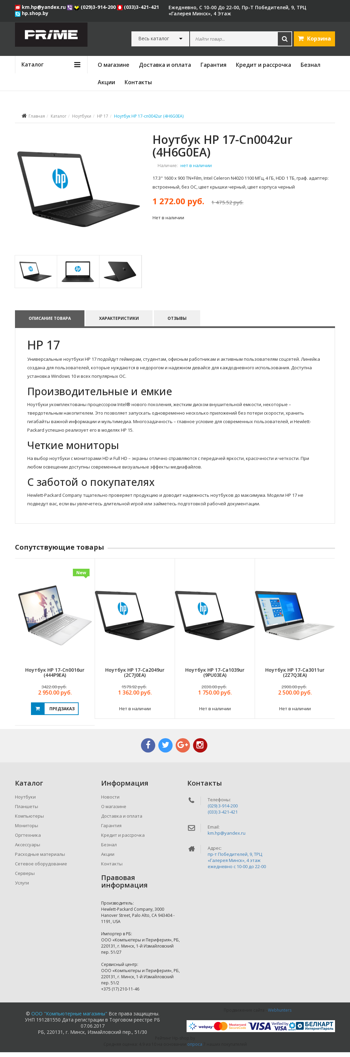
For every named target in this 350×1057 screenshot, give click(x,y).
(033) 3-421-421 (223, 817)
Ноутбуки (81, 116)
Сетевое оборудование (41, 868)
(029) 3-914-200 (223, 810)
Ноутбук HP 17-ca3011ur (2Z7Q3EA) (294, 677)
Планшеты (26, 811)
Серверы (25, 878)
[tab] (35, 276)
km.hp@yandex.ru (41, 7)
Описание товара (50, 323)
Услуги (22, 887)
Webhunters (279, 1015)
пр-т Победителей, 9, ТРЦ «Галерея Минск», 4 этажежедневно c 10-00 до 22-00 (237, 865)
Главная (37, 116)
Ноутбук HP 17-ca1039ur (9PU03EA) (214, 677)
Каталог (58, 116)
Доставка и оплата (165, 65)
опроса (194, 1049)
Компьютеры (29, 821)
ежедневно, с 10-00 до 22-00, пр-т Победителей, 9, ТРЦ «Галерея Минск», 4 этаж (237, 10)
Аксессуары (27, 849)
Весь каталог (153, 38)
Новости (110, 802)
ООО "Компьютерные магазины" (69, 1018)
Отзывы (177, 323)
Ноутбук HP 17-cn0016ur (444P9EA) (54, 677)
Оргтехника (28, 840)
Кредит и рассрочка (263, 65)
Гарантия (213, 65)
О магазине (113, 65)
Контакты (138, 82)
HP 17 (102, 116)
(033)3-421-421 (138, 7)
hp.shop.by (31, 13)
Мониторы (26, 830)
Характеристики (119, 323)
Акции (106, 82)
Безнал (310, 65)
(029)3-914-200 (95, 7)
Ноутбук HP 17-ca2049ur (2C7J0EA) (134, 677)
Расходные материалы (40, 859)
